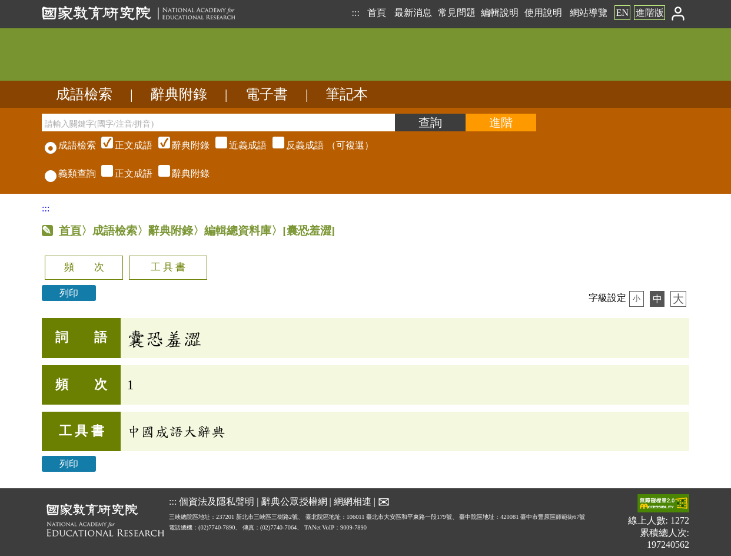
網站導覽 (588, 13)
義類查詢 (70, 173)
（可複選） (236, 145)
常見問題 (457, 13)
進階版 (650, 13)
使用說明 (543, 13)
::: (355, 13)
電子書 (266, 94)
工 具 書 (168, 267)
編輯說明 (500, 13)
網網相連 (352, 502)
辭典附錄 (179, 94)
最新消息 (413, 13)
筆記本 (346, 94)
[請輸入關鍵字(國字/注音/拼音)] (218, 122)
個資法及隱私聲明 (216, 502)
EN (622, 13)
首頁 (376, 13)
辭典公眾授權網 (294, 502)
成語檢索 (84, 94)
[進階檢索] (501, 122)
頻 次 (84, 267)
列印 (68, 293)
